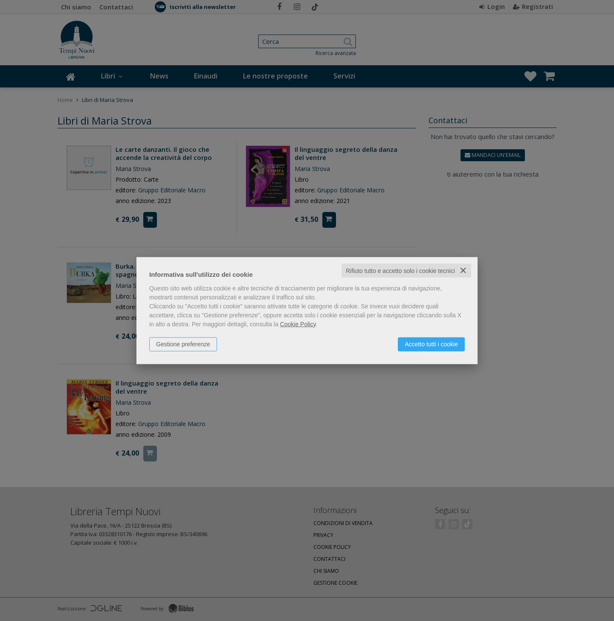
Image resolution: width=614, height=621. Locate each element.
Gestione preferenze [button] (183, 343)
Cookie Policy (298, 323)
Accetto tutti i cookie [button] (431, 343)
